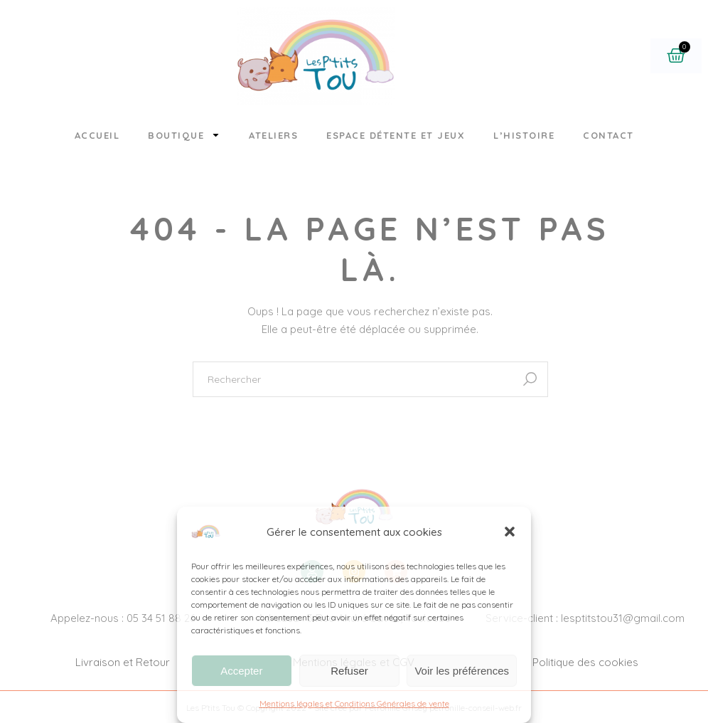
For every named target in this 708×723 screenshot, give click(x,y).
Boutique (184, 135)
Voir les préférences (461, 671)
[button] (510, 531)
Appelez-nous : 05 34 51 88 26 (122, 618)
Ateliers (273, 135)
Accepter (241, 671)
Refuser (349, 671)
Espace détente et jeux (395, 135)
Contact (608, 135)
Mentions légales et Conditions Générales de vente (354, 703)
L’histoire (523, 135)
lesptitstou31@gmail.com (623, 618)
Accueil (97, 135)
